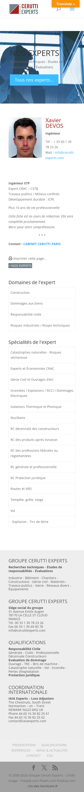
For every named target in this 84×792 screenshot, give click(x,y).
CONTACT (33, 755)
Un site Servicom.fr (43, 786)
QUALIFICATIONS (54, 745)
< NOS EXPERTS (20, 265)
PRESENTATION (24, 745)
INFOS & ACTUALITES (52, 750)
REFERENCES (20, 750)
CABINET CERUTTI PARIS (42, 244)
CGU (50, 755)
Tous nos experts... (34, 80)
